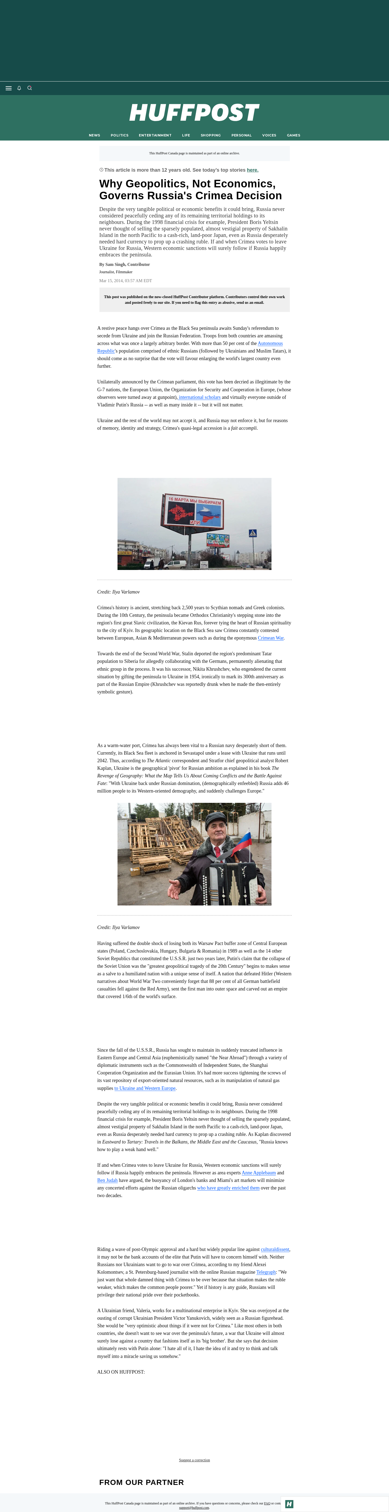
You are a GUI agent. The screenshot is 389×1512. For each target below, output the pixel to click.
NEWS (94, 135)
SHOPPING (211, 135)
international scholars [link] (199, 397)
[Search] (29, 88)
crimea (107, 1405)
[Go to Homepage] (289, 1504)
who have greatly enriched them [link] (228, 1188)
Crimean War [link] (271, 638)
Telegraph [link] (266, 1272)
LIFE (186, 135)
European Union (140, 1405)
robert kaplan (234, 1405)
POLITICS (119, 135)
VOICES (269, 135)
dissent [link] (282, 1249)
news (170, 1405)
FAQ (267, 1460)
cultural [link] (268, 1249)
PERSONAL (242, 135)
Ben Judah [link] (107, 1180)
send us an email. (250, 303)
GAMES (293, 135)
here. (253, 170)
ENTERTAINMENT (155, 135)
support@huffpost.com (194, 1465)
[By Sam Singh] (127, 264)
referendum (197, 1405)
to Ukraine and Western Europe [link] (145, 1088)
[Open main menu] (8, 88)
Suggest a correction (194, 1417)
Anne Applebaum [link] (259, 1172)
